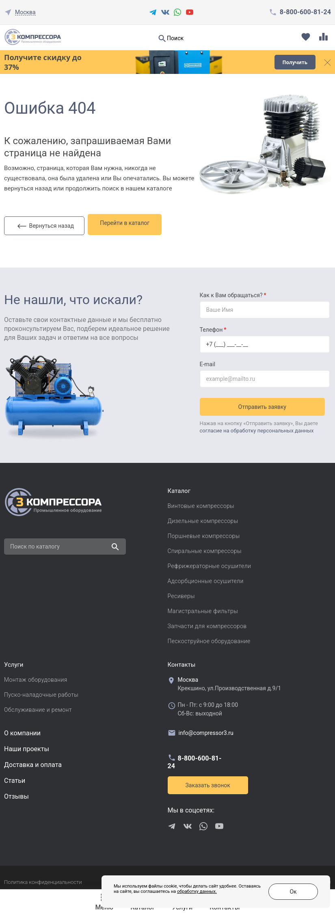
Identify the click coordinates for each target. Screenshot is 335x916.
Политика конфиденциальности (43, 880)
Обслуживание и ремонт (38, 707)
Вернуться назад (45, 223)
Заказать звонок (208, 783)
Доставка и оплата (33, 762)
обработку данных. (177, 895)
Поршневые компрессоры (204, 533)
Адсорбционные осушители (206, 578)
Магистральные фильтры (203, 608)
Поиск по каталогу (35, 544)
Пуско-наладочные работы (41, 692)
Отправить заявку (264, 402)
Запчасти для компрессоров (207, 623)
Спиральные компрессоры (205, 548)
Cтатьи (14, 778)
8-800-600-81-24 (305, 12)
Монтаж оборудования (35, 677)
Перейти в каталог (129, 223)
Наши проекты (26, 746)
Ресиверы (181, 593)
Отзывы (16, 794)
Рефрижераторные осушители (209, 563)
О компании (22, 731)
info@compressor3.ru (200, 730)
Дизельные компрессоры (203, 518)
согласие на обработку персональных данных (257, 426)
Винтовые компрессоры (201, 503)
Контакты (182, 662)
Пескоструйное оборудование (209, 638)
